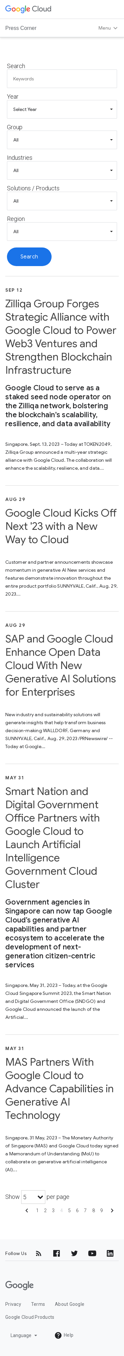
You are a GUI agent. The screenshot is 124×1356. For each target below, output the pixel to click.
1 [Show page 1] (37, 1210)
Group (14, 127)
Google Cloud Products (29, 1317)
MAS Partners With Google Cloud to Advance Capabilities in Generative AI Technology (59, 1088)
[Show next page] (112, 1212)
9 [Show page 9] (101, 1210)
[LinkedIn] (110, 1253)
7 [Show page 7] (85, 1210)
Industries (19, 157)
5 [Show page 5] (69, 1210)
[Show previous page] (27, 1212)
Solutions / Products (33, 188)
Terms (38, 1304)
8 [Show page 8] (93, 1210)
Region (16, 218)
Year (13, 96)
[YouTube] (92, 1253)
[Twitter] (74, 1253)
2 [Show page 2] (45, 1210)
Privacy (13, 1304)
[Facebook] (56, 1253)
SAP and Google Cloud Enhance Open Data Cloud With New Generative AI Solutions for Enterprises (60, 665)
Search (16, 65)
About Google (69, 1304)
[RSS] (38, 1253)
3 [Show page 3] (53, 1210)
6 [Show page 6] (77, 1210)
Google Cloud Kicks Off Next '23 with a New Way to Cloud (61, 526)
